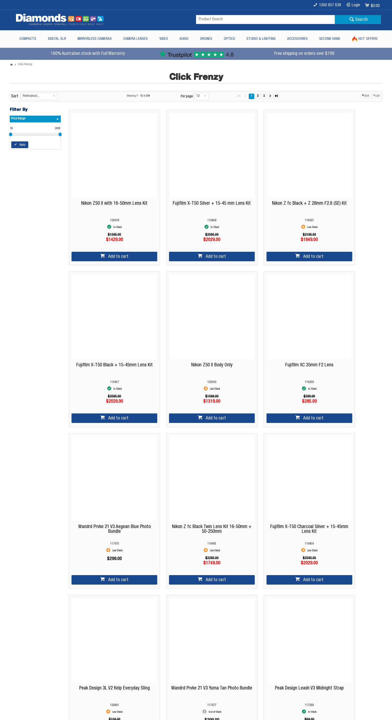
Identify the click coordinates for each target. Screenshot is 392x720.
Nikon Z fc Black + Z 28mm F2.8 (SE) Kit (263, 187)
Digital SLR (57, 39)
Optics (229, 39)
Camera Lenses (135, 39)
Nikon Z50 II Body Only (105, 328)
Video (164, 39)
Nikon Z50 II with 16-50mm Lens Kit (105, 185)
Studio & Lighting (261, 39)
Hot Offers (368, 39)
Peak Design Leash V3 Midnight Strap (342, 474)
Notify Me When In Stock (266, 515)
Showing (138, 96)
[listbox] (39, 96)
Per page (187, 96)
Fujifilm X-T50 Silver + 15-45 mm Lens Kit (184, 187)
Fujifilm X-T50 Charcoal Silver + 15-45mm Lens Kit (105, 474)
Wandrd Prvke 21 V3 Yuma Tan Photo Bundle (263, 474)
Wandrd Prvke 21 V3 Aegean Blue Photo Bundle (263, 331)
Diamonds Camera (119, 626)
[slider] (10, 134)
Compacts (28, 39)
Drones (206, 39)
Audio (184, 39)
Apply (23, 144)
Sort (14, 97)
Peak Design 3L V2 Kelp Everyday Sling (184, 474)
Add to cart (108, 238)
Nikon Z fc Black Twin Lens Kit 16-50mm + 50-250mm (342, 331)
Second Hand (329, 39)
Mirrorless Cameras (95, 39)
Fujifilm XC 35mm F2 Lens (184, 328)
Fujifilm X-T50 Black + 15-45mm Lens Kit (342, 187)
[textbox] (265, 19)
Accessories (297, 39)
